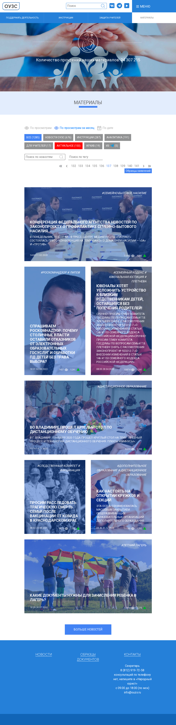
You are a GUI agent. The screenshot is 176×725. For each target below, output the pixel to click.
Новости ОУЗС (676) (58, 137)
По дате (107, 128)
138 (115, 166)
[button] (143, 6)
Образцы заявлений (138, 170)
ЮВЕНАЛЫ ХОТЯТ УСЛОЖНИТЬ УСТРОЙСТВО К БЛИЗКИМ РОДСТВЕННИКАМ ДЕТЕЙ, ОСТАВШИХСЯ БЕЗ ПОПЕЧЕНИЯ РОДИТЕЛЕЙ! (121, 297)
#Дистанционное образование (121, 386)
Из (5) (112, 145)
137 (108, 166)
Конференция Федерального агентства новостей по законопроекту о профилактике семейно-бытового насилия (83, 226)
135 (94, 166)
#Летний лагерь (133, 545)
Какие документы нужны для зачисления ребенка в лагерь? (83, 597)
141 (136, 166)
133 (80, 166)
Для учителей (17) (38, 145)
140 (129, 166)
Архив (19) (93, 145)
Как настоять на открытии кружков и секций (117, 495)
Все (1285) (33, 137)
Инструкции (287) (89, 137)
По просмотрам (41, 128)
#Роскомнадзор (53, 272)
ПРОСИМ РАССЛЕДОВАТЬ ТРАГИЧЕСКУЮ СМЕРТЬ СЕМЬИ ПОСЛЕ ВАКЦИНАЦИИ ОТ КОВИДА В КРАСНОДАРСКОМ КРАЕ (54, 511)
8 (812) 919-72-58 (132, 670)
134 (87, 166)
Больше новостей (88, 629)
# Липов (73, 272)
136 (101, 166)
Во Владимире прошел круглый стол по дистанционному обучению (71, 429)
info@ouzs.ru (132, 692)
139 (122, 166)
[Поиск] (86, 6)
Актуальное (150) (69, 145)
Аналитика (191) (118, 137)
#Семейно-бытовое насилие (124, 193)
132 (73, 166)
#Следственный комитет (57, 466)
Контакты (132, 654)
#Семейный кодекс (128, 272)
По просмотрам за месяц (77, 128)
